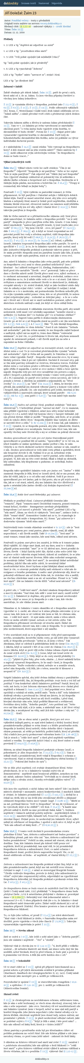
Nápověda (57, 3)
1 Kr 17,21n (37, 423)
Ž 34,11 (36, 324)
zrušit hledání (63, 26)
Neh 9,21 (20, 324)
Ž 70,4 (53, 807)
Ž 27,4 (46, 752)
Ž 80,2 (15, 228)
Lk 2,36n (16, 897)
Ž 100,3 (12, 231)
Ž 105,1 (11, 882)
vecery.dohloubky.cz (51, 23)
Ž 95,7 (17, 240)
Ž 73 (32, 107)
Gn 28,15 (71, 644)
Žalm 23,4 (9, 494)
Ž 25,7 (70, 855)
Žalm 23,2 (9, 348)
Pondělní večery (20, 20)
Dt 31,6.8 (19, 656)
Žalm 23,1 (9, 168)
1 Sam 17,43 (32, 689)
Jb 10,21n (49, 533)
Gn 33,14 (43, 384)
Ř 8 (27, 1021)
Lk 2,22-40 (25, 26)
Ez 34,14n (43, 240)
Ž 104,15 (19, 743)
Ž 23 (6, 104)
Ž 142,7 (56, 794)
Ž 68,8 (36, 237)
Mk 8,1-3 (15, 396)
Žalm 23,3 (9, 405)
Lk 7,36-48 (68, 734)
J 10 (23, 937)
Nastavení (43, 3)
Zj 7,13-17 (68, 1051)
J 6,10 (40, 396)
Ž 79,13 (68, 228)
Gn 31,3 (30, 653)
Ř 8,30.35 (48, 825)
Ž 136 (24, 870)
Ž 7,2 (45, 794)
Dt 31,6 (22, 671)
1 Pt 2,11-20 (28, 985)
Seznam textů (28, 3)
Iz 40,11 (29, 240)
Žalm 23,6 (9, 831)
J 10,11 (62, 207)
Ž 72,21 (48, 237)
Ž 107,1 (23, 882)
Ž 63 (13, 107)
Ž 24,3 (25, 147)
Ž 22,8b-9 (60, 801)
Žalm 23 (16, 29)
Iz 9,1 (7, 596)
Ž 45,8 (31, 743)
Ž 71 (23, 107)
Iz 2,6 (59, 527)
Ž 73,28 (57, 921)
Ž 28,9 (24, 231)
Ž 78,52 (61, 237)
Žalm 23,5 (9, 719)
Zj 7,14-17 (42, 946)
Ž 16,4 (61, 183)
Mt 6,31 (9, 318)
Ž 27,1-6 (67, 104)
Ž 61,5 (58, 752)
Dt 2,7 (8, 324)
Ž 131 (41, 107)
